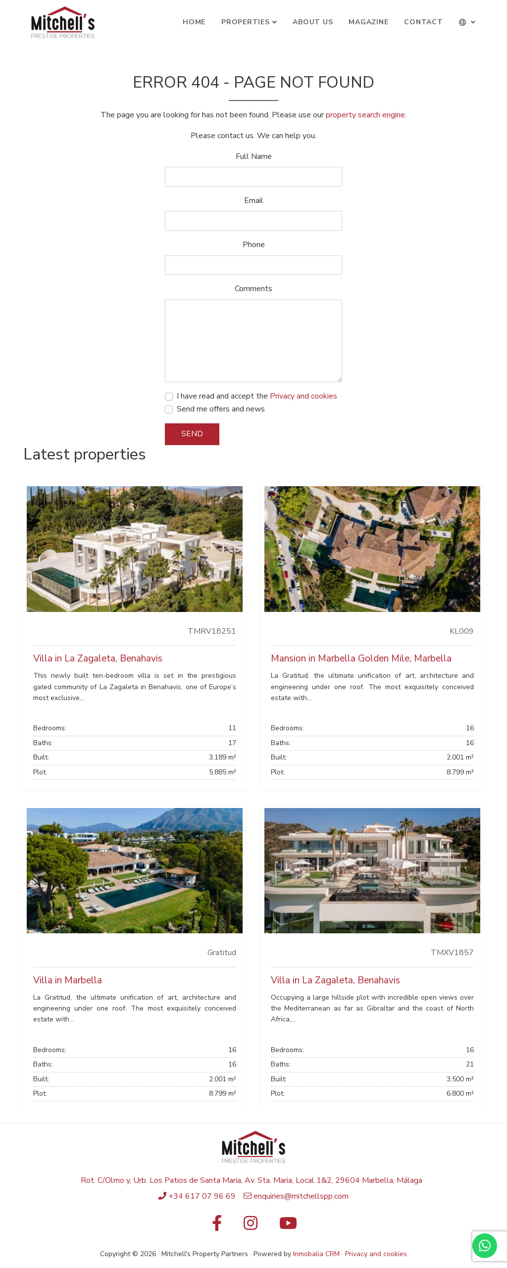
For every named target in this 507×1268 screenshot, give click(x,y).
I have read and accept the (257, 396)
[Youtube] (288, 1226)
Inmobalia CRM (316, 1254)
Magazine (368, 22)
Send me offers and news (221, 409)
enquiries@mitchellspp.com (301, 1196)
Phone (254, 244)
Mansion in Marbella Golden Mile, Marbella (361, 658)
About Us (313, 22)
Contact (423, 22)
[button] (467, 22)
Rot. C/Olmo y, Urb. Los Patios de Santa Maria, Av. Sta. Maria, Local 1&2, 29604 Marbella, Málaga (251, 1180)
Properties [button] (245, 22)
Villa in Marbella (67, 980)
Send (192, 433)
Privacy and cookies (303, 396)
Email (253, 200)
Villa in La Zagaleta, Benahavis (97, 658)
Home (194, 22)
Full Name (254, 156)
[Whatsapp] (484, 1245)
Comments (253, 288)
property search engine (365, 114)
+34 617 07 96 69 (202, 1196)
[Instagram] (250, 1226)
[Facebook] (217, 1226)
